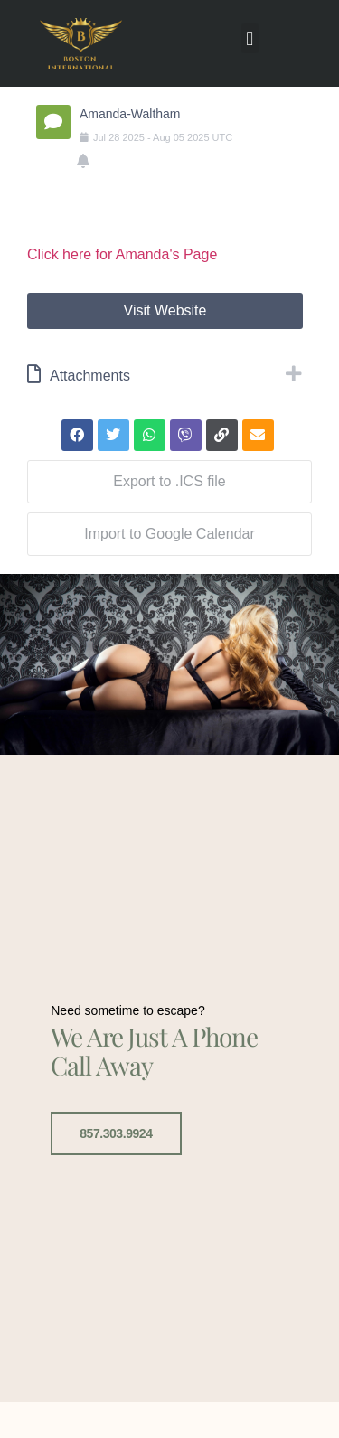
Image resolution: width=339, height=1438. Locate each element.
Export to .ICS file (169, 481)
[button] (250, 38)
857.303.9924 (116, 1130)
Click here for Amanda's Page (122, 254)
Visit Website (165, 310)
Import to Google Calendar (169, 533)
